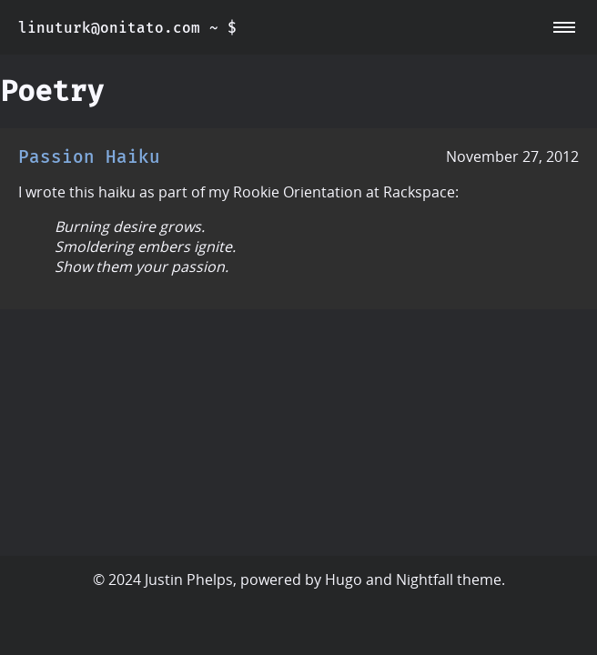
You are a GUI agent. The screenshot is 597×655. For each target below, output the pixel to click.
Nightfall (424, 579)
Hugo (343, 579)
